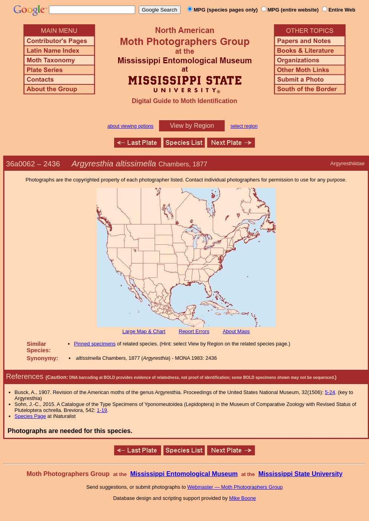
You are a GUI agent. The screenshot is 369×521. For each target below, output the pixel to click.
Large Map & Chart (143, 331)
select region (244, 126)
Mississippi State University (300, 473)
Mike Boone (242, 498)
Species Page (30, 416)
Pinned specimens (95, 344)
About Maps (236, 331)
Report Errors (194, 331)
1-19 (102, 410)
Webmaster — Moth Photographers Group (235, 487)
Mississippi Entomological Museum (183, 473)
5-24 (330, 392)
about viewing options (130, 126)
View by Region (192, 125)
